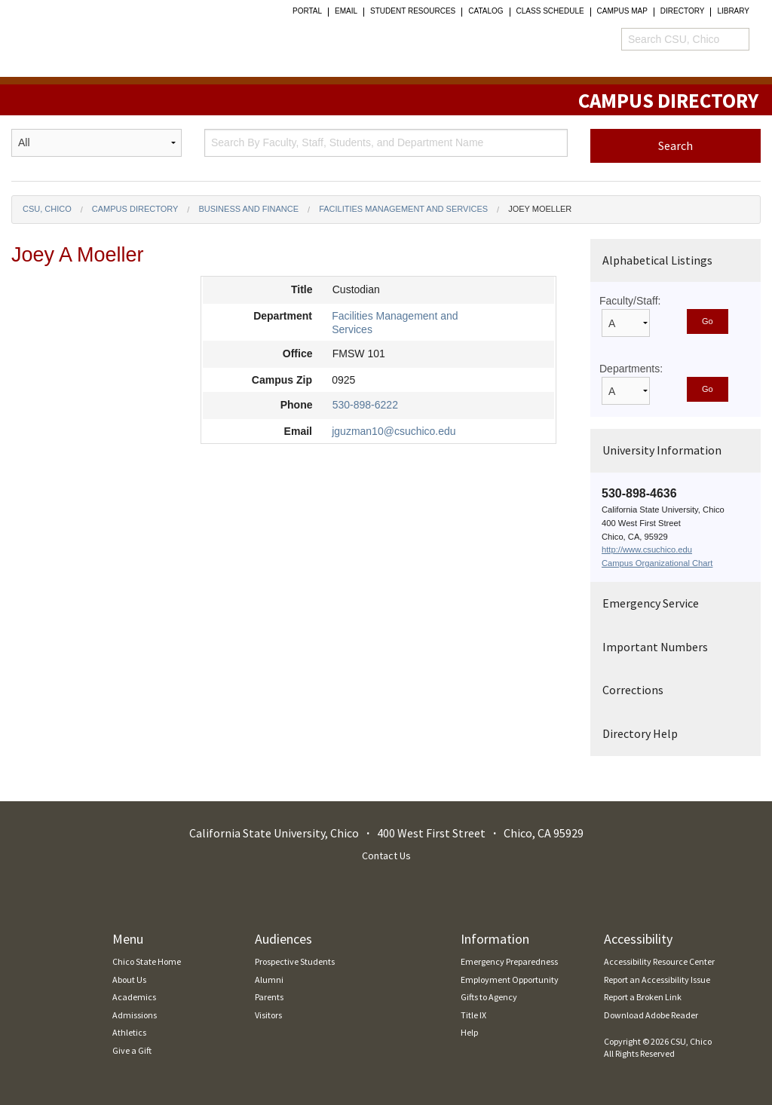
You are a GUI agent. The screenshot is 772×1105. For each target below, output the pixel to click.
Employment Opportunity (510, 979)
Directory (682, 11)
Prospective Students (295, 961)
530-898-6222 (365, 405)
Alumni (269, 979)
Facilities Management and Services (403, 208)
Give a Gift (132, 1050)
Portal (307, 11)
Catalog (485, 11)
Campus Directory (135, 208)
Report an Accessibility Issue (657, 979)
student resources (412, 11)
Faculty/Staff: (629, 301)
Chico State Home (146, 961)
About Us (129, 979)
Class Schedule (550, 11)
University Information (661, 450)
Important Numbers (655, 646)
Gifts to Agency (489, 996)
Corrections (632, 689)
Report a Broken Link (643, 996)
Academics (134, 996)
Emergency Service (650, 603)
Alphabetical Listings (657, 260)
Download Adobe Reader (651, 1015)
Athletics (129, 1032)
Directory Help (640, 733)
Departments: (631, 369)
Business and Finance (248, 208)
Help (469, 1032)
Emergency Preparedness (509, 961)
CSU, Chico (47, 208)
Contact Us (386, 855)
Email (346, 11)
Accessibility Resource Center (659, 961)
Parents (269, 996)
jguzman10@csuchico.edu (393, 431)
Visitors (268, 1015)
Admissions (134, 1015)
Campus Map (622, 11)
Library (733, 11)
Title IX (473, 1015)
